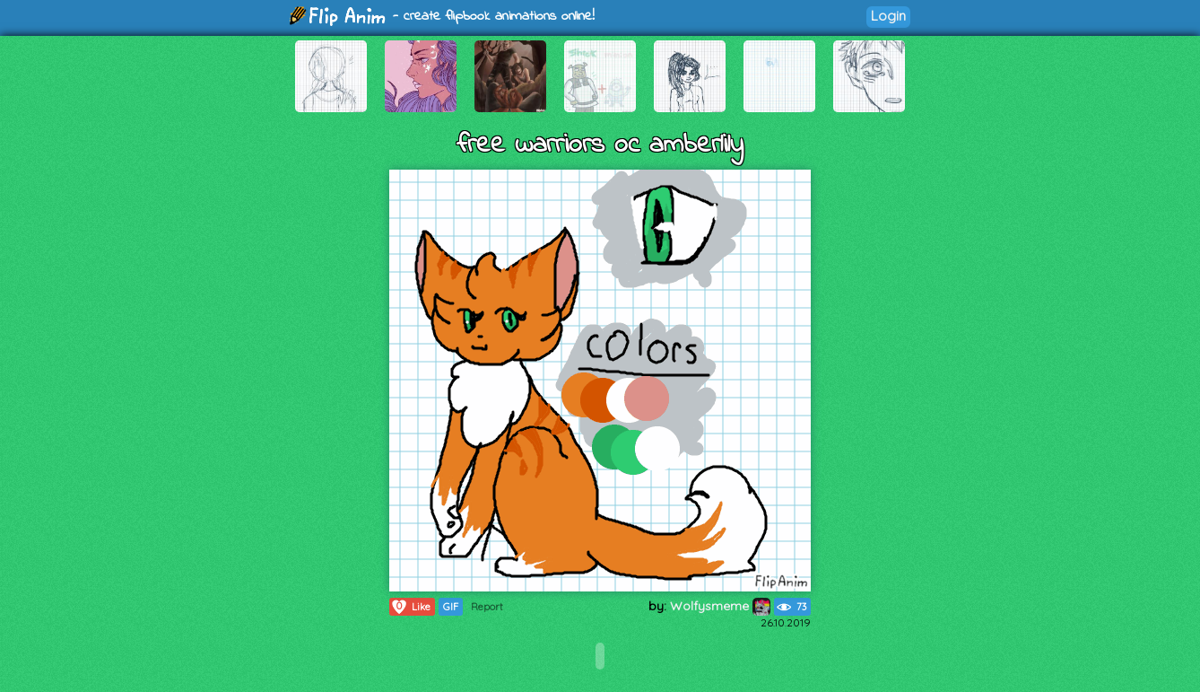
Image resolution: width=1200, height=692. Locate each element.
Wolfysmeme (720, 606)
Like (410, 607)
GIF (450, 606)
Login (888, 15)
